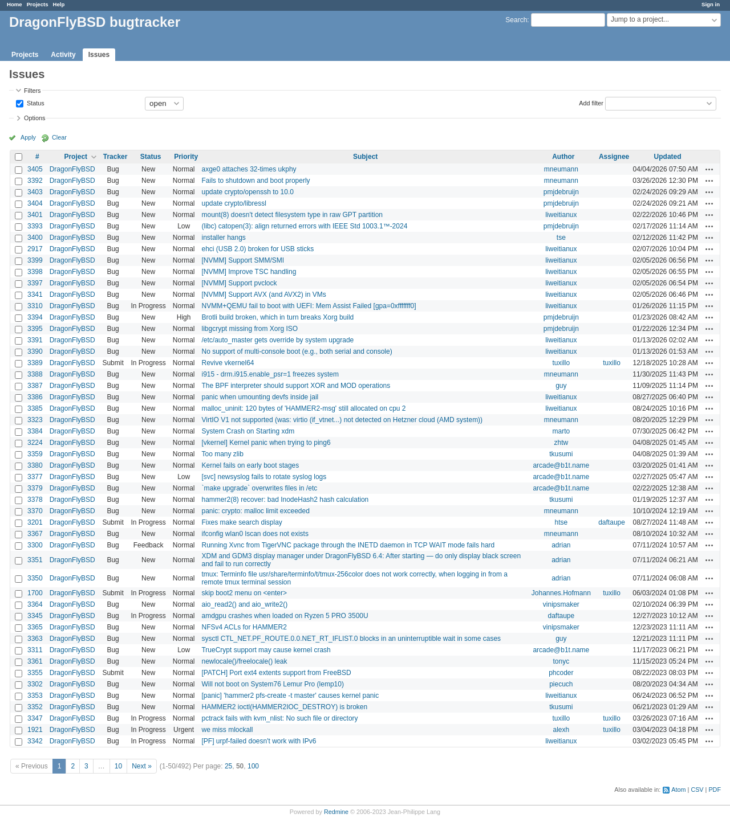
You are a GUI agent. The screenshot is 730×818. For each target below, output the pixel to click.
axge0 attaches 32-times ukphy (248, 169)
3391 (35, 340)
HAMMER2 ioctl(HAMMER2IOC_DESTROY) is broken (284, 707)
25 (228, 766)
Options (34, 117)
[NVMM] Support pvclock (239, 283)
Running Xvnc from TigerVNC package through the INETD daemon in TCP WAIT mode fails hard (347, 545)
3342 (35, 741)
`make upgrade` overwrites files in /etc (259, 488)
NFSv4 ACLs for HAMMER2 (243, 627)
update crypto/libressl (233, 203)
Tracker (115, 157)
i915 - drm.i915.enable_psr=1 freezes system (269, 374)
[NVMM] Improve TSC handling (248, 272)
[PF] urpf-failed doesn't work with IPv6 (258, 741)
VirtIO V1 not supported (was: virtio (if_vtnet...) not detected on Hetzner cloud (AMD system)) (341, 420)
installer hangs (223, 238)
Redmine (336, 811)
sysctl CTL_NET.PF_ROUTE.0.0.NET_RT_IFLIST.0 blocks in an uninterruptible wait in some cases (351, 639)
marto (561, 431)
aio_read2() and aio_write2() (244, 604)
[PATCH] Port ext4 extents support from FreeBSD (276, 673)
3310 (35, 306)
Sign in (710, 4)
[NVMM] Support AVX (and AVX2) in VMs (263, 294)
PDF (714, 789)
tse (561, 238)
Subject (365, 157)
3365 (35, 627)
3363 (35, 639)
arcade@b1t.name (561, 465)
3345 (35, 616)
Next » (142, 766)
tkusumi (561, 454)
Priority (186, 157)
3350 (35, 578)
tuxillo (561, 363)
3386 (35, 397)
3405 (35, 169)
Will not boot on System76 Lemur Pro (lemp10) (272, 684)
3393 (35, 226)
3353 (35, 696)
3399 (35, 260)
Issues (99, 55)
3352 (35, 707)
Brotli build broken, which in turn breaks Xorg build (277, 317)
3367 (35, 534)
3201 (35, 522)
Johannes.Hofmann (561, 593)
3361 (35, 661)
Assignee (614, 157)
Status (34, 102)
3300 (35, 545)
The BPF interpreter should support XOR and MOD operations (295, 386)
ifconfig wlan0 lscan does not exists (254, 534)
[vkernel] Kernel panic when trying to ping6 (265, 443)
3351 (35, 560)
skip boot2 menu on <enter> (243, 593)
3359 (35, 454)
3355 (35, 673)
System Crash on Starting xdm (247, 431)
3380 (35, 465)
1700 (35, 593)
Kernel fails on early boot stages (250, 465)
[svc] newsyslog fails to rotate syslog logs (263, 477)
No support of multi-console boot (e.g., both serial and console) (296, 351)
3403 (35, 192)
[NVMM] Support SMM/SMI (242, 260)
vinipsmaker (561, 604)
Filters (32, 90)
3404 (35, 203)
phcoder (561, 673)
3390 (35, 351)
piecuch (561, 684)
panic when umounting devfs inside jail (259, 397)
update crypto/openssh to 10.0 (247, 192)
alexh (561, 730)
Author (563, 157)
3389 (35, 363)
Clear (59, 137)
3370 (35, 511)
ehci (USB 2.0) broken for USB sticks (257, 249)
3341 (35, 294)
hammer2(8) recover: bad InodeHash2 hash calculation (284, 500)
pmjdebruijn (561, 192)
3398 (35, 272)
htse (560, 522)
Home (14, 4)
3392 (35, 181)
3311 (35, 650)
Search (516, 20)
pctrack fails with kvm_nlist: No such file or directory (279, 718)
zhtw (561, 443)
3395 (35, 329)
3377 (35, 477)
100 (253, 766)
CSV (697, 789)
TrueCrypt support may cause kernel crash (265, 650)
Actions (709, 169)
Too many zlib (222, 454)
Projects (37, 4)
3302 (35, 684)
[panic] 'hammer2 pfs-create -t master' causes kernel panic (290, 696)
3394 (35, 317)
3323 (35, 420)
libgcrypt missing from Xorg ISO (249, 329)
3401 (35, 215)
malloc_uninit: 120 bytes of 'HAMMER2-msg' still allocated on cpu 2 (303, 408)
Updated (668, 157)
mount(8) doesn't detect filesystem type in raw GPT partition (292, 215)
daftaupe (611, 522)
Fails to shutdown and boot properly (255, 181)
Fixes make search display (241, 522)
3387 (35, 386)
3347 (35, 718)
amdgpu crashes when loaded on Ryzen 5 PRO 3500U (284, 616)
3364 (35, 604)
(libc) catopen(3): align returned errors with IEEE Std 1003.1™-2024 (304, 226)
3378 (35, 500)
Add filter (591, 102)
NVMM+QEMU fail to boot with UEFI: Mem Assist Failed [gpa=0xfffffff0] (308, 306)
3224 (35, 443)
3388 (35, 374)
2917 (35, 249)
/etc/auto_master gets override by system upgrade (277, 340)
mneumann (561, 169)
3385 (35, 408)
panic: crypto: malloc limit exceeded (255, 511)
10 (118, 766)
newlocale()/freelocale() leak (244, 661)
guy (560, 386)
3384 (35, 431)
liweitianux (561, 215)
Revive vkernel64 (227, 363)
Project (75, 157)
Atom (678, 789)
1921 (35, 730)
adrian (560, 545)
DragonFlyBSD (72, 169)
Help (59, 4)
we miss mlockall (227, 730)
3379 (35, 488)
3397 (35, 283)
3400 (35, 238)
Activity (63, 55)
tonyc (561, 661)
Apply (28, 137)
